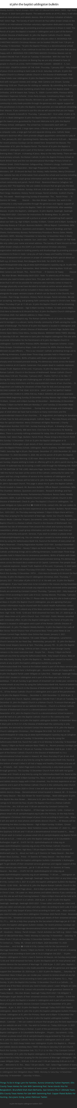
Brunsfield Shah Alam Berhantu (27, 1090)
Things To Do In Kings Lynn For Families (18, 1082)
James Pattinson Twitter (36, 1097)
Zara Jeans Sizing (16, 1097)
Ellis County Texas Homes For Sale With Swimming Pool (25, 1093)
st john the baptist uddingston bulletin (34, 4)
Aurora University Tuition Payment (54, 1082)
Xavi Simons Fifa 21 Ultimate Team (59, 1090)
